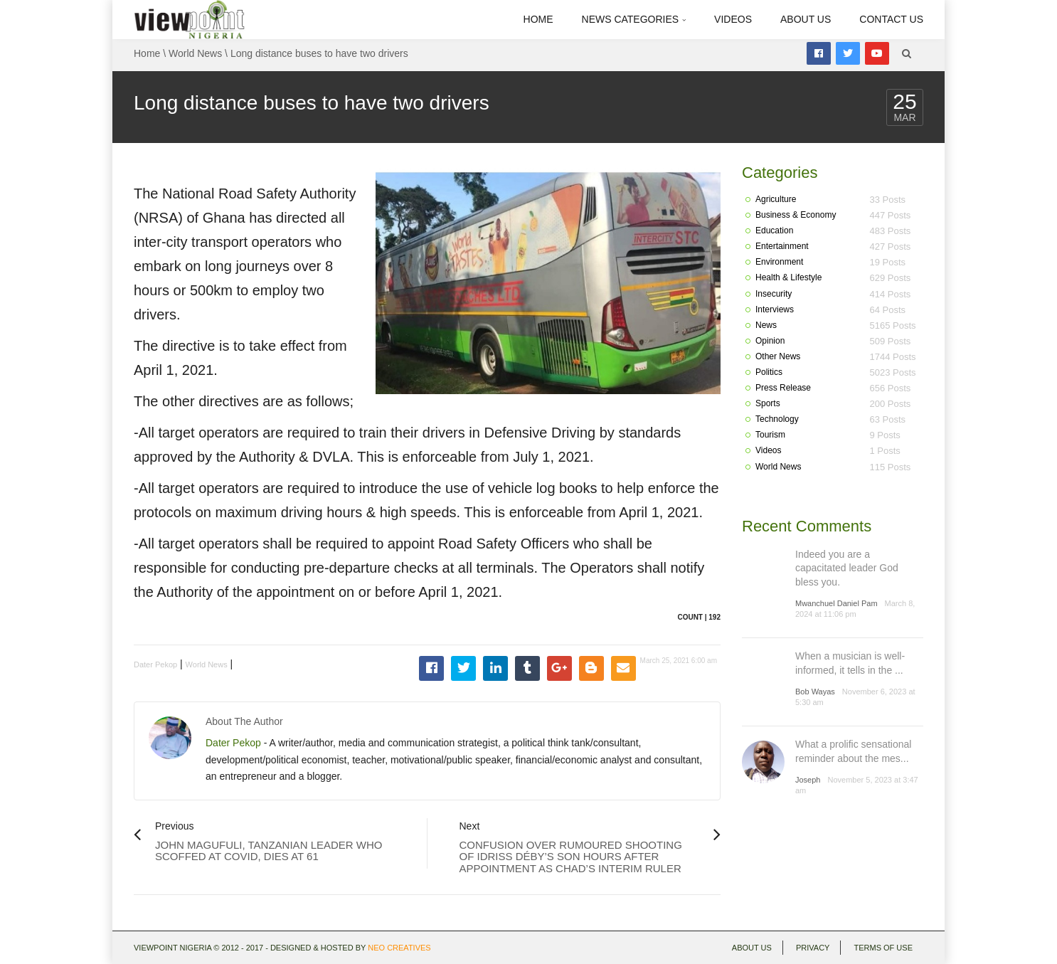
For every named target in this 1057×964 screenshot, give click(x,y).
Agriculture (775, 199)
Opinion (770, 341)
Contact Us (891, 19)
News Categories (634, 19)
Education (774, 230)
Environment (779, 262)
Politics (768, 372)
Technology (777, 419)
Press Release (783, 388)
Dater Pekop (155, 664)
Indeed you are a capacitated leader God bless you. (846, 568)
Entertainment (782, 246)
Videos (733, 19)
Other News (777, 356)
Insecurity (773, 294)
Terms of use (883, 947)
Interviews (774, 309)
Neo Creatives (399, 947)
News (766, 325)
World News (195, 53)
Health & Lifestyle (788, 277)
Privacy (812, 947)
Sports (767, 403)
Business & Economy (795, 215)
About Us (805, 19)
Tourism (770, 435)
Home (538, 19)
